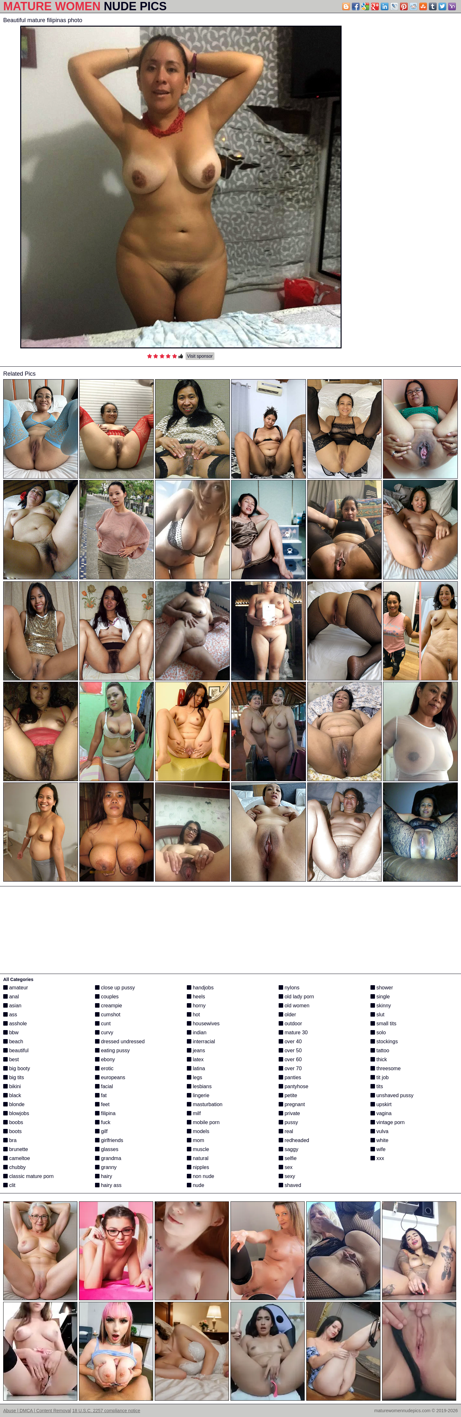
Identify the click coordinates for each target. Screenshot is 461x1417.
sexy (287, 1176)
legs (194, 1077)
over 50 (290, 1050)
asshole (15, 1023)
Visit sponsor (200, 356)
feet (102, 1104)
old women (294, 1005)
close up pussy (115, 987)
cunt (103, 1023)
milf (194, 1113)
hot (193, 1014)
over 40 (290, 1041)
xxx (377, 1158)
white (379, 1140)
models (198, 1131)
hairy (103, 1176)
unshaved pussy (391, 1095)
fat (101, 1095)
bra (10, 1140)
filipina (105, 1113)
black (12, 1095)
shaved (290, 1185)
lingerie (198, 1095)
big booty (16, 1068)
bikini (12, 1086)
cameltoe (16, 1158)
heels (196, 996)
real (286, 1131)
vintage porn (387, 1122)
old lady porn (296, 996)
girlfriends (109, 1140)
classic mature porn (28, 1176)
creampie (108, 1005)
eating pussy (112, 1050)
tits (376, 1086)
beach (13, 1041)
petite (288, 1095)
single (380, 996)
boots (12, 1131)
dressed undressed (120, 1041)
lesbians (199, 1086)
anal (11, 996)
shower (381, 987)
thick (378, 1059)
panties (290, 1077)
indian (196, 1032)
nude (195, 1185)
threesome (385, 1068)
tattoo (379, 1050)
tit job (379, 1077)
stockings (384, 1041)
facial (104, 1086)
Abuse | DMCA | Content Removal (37, 1410)
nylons (289, 987)
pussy (288, 1122)
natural (197, 1158)
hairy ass (108, 1185)
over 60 (290, 1059)
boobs (13, 1122)
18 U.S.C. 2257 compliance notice (106, 1410)
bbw (11, 1032)
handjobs (200, 987)
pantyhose (293, 1086)
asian (12, 1005)
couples (107, 996)
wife (378, 1149)
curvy (104, 1032)
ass (10, 1014)
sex (285, 1167)
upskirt (381, 1104)
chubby (14, 1167)
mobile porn (203, 1122)
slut (377, 1014)
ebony (105, 1059)
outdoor (290, 1023)
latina (196, 1068)
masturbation (204, 1104)
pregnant (292, 1104)
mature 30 (293, 1032)
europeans (110, 1077)
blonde (14, 1104)
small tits (383, 1023)
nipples (198, 1167)
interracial (201, 1041)
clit (9, 1185)
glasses (106, 1149)
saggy (288, 1149)
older (287, 1014)
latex (195, 1059)
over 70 (290, 1068)
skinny (380, 1005)
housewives (203, 1023)
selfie (288, 1158)
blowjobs (16, 1113)
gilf (101, 1131)
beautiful (16, 1050)
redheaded (294, 1140)
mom (195, 1140)
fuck (102, 1122)
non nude (200, 1176)
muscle (198, 1149)
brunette (15, 1149)
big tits (13, 1077)
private (289, 1113)
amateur (15, 987)
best (11, 1059)
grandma (108, 1158)
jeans (196, 1050)
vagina (381, 1113)
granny (106, 1167)
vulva (379, 1131)
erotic (104, 1068)
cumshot (107, 1014)
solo (378, 1032)
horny (196, 1005)
